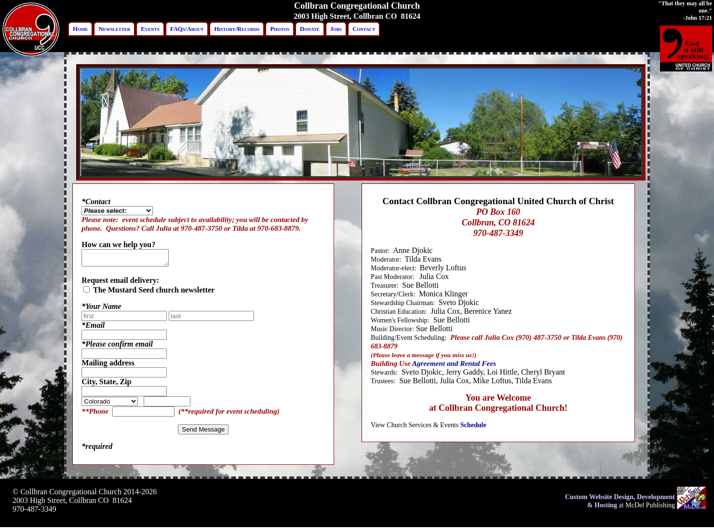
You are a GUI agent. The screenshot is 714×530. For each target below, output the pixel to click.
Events (150, 29)
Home (80, 29)
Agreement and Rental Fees (454, 363)
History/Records (236, 29)
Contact (363, 29)
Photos (279, 29)
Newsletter (114, 29)
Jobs (336, 29)
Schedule (473, 425)
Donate (310, 29)
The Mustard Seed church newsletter (149, 293)
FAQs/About (186, 29)
